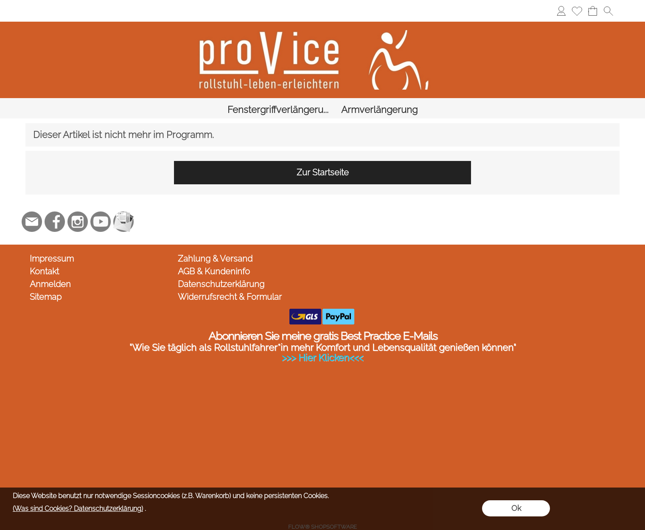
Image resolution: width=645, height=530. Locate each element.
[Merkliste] (577, 11)
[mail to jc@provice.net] (31, 206)
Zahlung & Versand (215, 243)
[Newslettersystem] (123, 206)
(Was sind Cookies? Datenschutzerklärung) (78, 509)
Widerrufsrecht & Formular (230, 281)
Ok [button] (516, 508)
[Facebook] (54, 206)
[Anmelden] (561, 11)
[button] (608, 11)
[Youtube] (100, 206)
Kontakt (44, 256)
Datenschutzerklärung (221, 269)
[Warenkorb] (592, 11)
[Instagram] (77, 206)
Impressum (52, 243)
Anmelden (50, 269)
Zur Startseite (323, 157)
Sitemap (46, 281)
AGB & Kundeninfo (214, 256)
